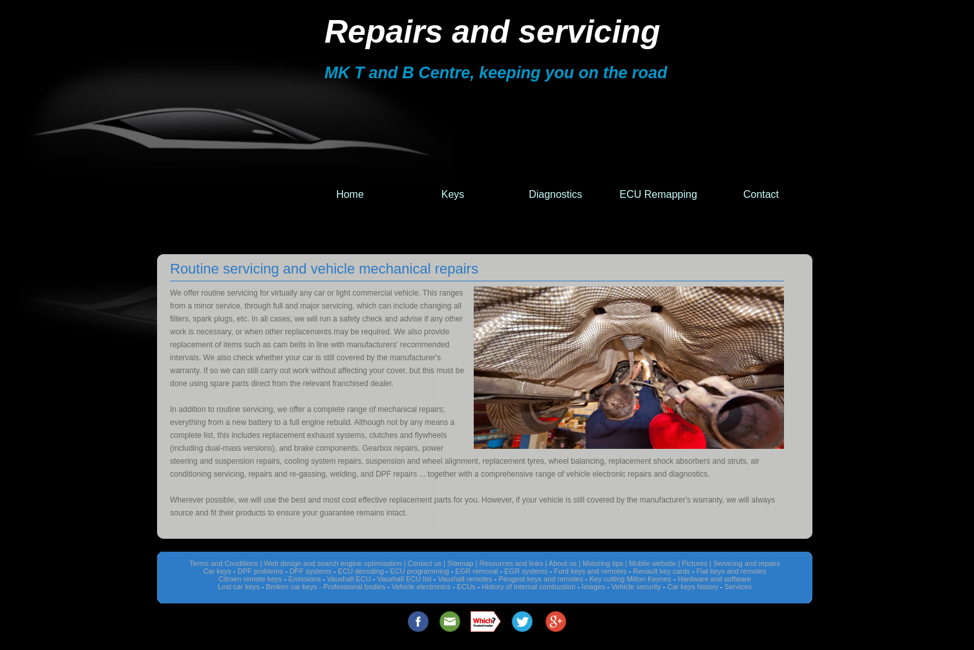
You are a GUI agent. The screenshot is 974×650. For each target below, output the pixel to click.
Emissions (304, 579)
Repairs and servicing (492, 32)
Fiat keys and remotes (731, 571)
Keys (453, 194)
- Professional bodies (352, 586)
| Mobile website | (652, 563)
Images (593, 586)
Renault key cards (661, 571)
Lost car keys (239, 586)
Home (350, 194)
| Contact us (423, 563)
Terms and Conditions (223, 563)
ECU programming (419, 571)
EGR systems (525, 571)
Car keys (217, 571)
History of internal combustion (528, 586)
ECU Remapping (658, 194)
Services (738, 586)
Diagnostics (555, 194)
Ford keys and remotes (590, 571)
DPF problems (260, 571)
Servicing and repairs (747, 563)
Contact (761, 194)
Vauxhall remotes (465, 579)
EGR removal (476, 571)
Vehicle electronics (421, 586)
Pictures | (697, 563)
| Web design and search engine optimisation (330, 563)
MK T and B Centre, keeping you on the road (495, 72)
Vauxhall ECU (349, 579)
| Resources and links (510, 563)
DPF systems (311, 571)
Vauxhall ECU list (404, 579)
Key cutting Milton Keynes (630, 579)
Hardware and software (714, 579)
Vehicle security (636, 586)
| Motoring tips (600, 563)
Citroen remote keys (250, 579)
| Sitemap (458, 563)
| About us (560, 563)
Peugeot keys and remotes (540, 579)
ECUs (466, 586)
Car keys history (692, 586)
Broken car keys (291, 586)
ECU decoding (361, 571)
